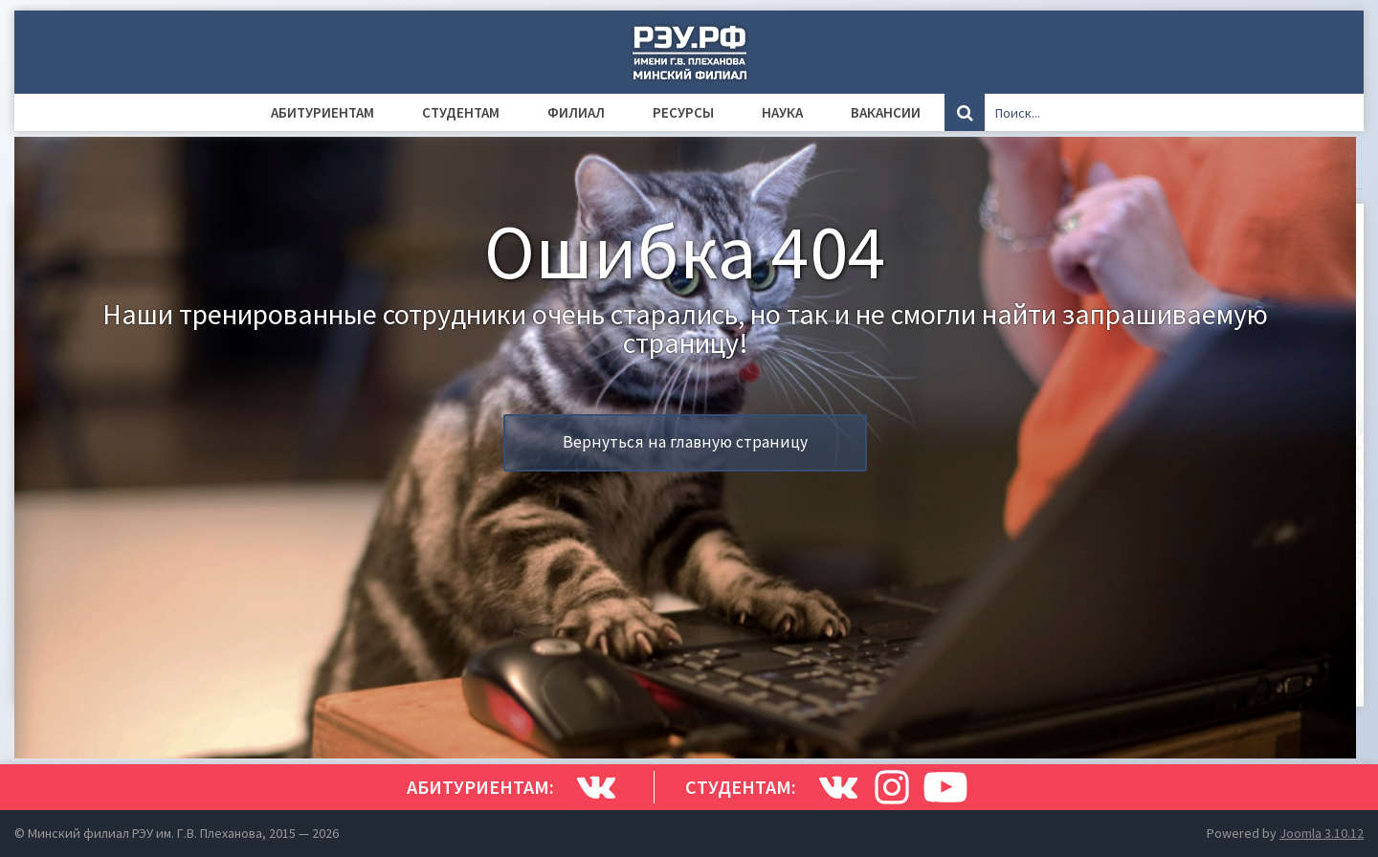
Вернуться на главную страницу (685, 441)
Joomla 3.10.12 (1321, 833)
